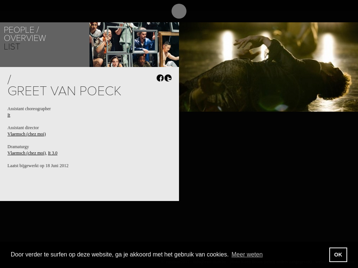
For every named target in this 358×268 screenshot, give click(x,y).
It (8, 115)
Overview (25, 38)
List (12, 46)
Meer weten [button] (247, 254)
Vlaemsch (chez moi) (26, 134)
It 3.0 (52, 153)
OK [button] (338, 255)
